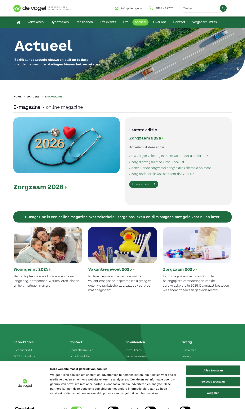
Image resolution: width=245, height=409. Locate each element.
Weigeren (213, 384)
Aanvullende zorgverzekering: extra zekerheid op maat (171, 167)
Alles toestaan (213, 362)
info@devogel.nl (131, 8)
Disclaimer (188, 350)
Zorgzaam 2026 (38, 187)
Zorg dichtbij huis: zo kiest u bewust (157, 161)
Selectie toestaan (213, 373)
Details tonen (207, 401)
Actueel (33, 97)
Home (17, 97)
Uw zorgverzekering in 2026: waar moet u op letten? (169, 155)
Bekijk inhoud (141, 184)
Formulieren (133, 350)
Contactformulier (81, 350)
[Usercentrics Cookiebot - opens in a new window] (25, 401)
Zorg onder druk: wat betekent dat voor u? (162, 173)
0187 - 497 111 (164, 8)
